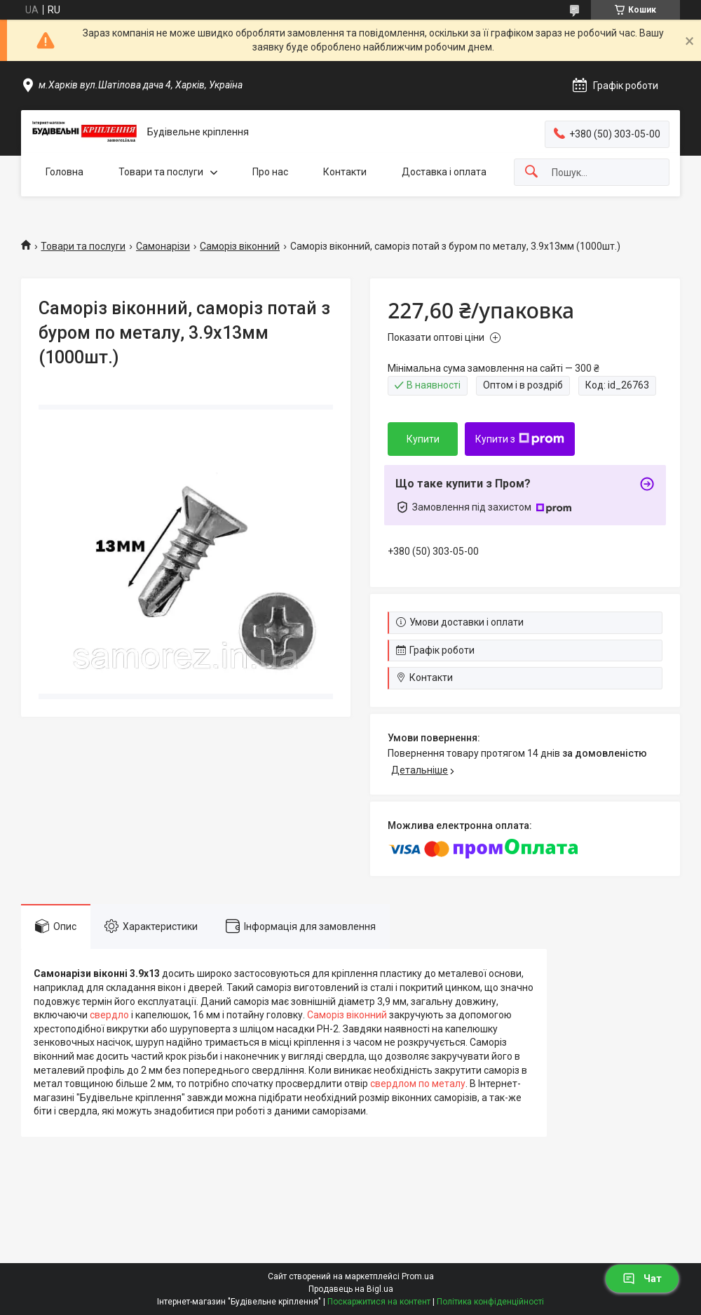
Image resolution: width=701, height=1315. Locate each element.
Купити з (519, 439)
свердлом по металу (417, 1083)
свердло (109, 1014)
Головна (64, 171)
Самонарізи (163, 246)
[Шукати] (531, 172)
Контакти (345, 171)
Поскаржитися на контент (378, 1302)
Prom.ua (418, 1276)
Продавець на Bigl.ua (350, 1289)
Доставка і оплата (444, 171)
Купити (423, 439)
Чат (642, 1278)
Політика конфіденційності (490, 1302)
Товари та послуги (160, 171)
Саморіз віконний (240, 246)
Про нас (270, 171)
